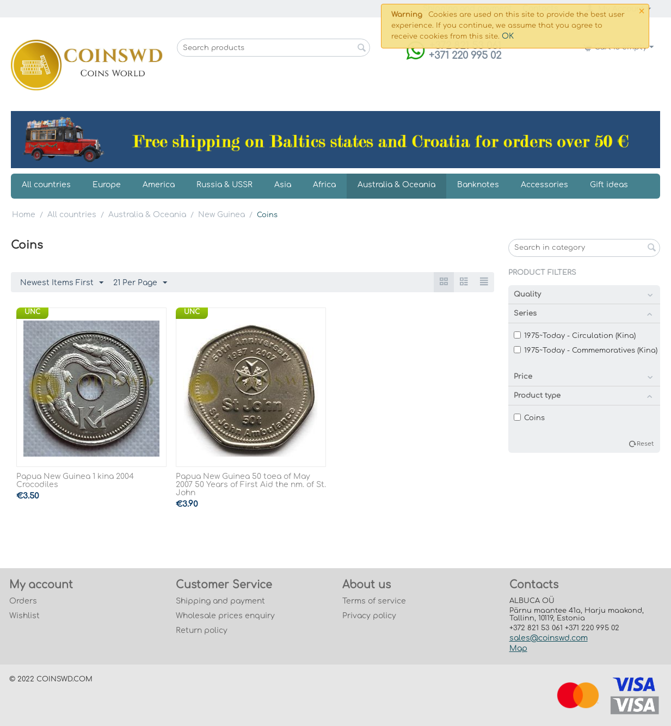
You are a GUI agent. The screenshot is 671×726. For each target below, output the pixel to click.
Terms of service (374, 601)
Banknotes (478, 185)
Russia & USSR (224, 185)
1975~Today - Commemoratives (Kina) (585, 350)
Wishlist (24, 616)
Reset (645, 443)
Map (518, 648)
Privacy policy (369, 616)
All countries (46, 185)
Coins (529, 418)
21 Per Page (140, 283)
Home (23, 215)
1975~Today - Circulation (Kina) (575, 336)
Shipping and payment (220, 601)
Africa (324, 185)
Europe (107, 185)
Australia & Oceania (396, 185)
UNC (32, 312)
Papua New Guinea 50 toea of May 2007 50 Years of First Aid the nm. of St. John (251, 484)
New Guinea (221, 215)
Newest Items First (61, 283)
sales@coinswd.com (548, 638)
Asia (282, 185)
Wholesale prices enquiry (225, 616)
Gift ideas (609, 185)
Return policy (201, 630)
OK (508, 36)
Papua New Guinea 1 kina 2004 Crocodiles (75, 480)
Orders (23, 601)
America (159, 185)
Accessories (544, 185)
